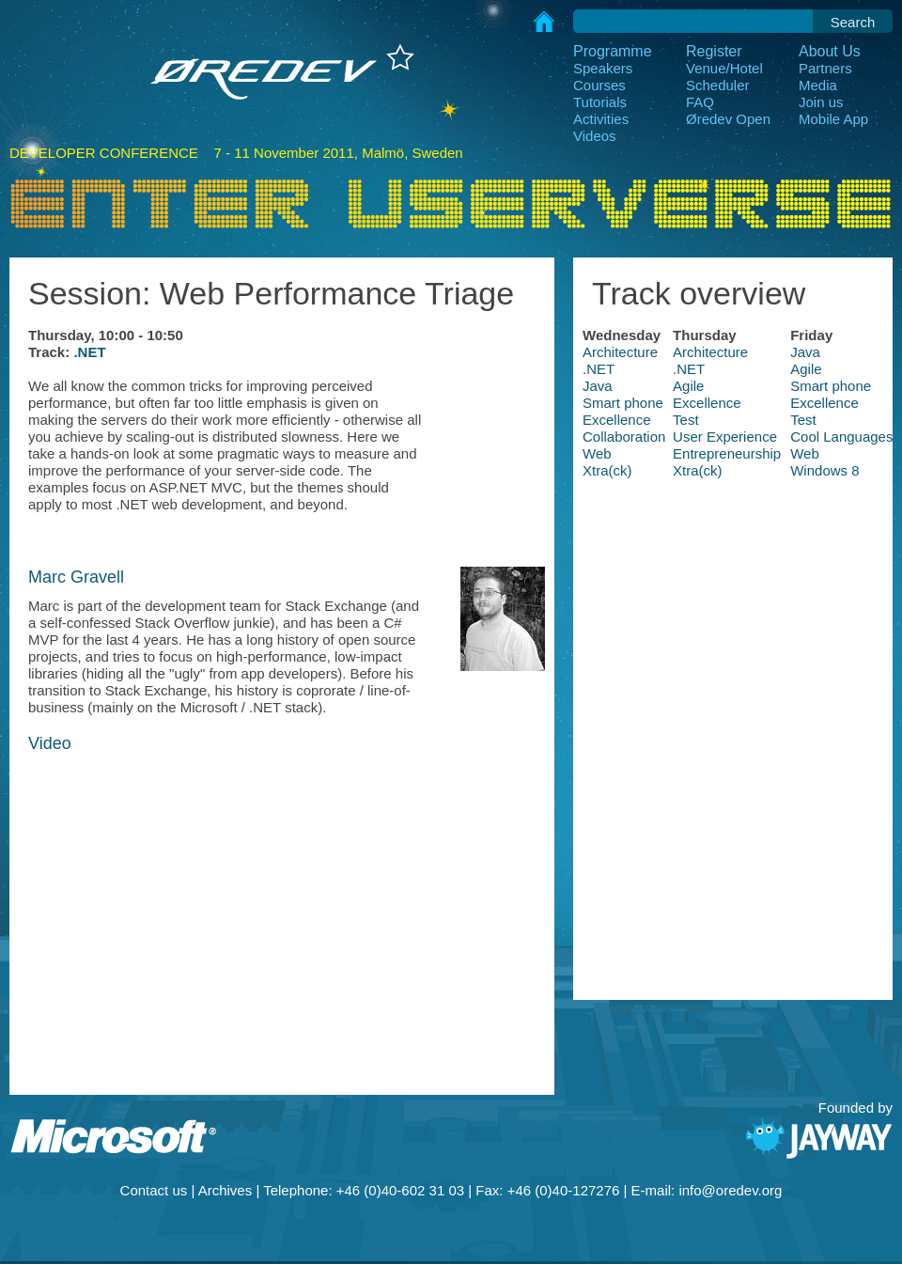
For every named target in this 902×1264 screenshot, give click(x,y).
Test (686, 420)
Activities (601, 119)
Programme (612, 51)
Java (805, 352)
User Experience (725, 437)
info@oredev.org (730, 1190)
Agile (805, 369)
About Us (830, 51)
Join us (821, 102)
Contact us (154, 1190)
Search (853, 22)
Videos (594, 136)
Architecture (620, 352)
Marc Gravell (76, 577)
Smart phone (830, 386)
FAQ (700, 102)
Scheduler (718, 85)
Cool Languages (841, 437)
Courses (599, 85)
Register (714, 51)
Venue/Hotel (724, 68)
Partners (825, 68)
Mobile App (833, 119)
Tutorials (600, 102)
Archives (225, 1190)
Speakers (602, 68)
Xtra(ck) (607, 470)
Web (597, 453)
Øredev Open (728, 119)
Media (818, 85)
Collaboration (624, 437)
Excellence (707, 403)
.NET (89, 352)
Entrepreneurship (727, 453)
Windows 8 (824, 470)
